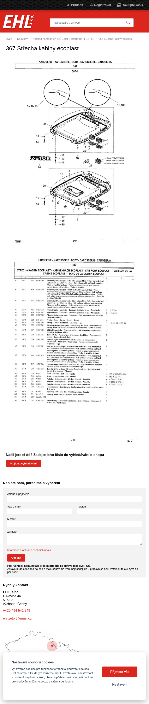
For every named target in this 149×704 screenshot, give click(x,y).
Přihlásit (77, 5)
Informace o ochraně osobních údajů (29, 550)
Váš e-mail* (14, 506)
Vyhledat (128, 22)
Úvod (9, 38)
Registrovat (102, 5)
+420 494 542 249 (16, 610)
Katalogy (22, 38)
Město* (11, 519)
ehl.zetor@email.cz (17, 618)
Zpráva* (12, 531)
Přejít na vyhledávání (23, 463)
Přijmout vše (120, 672)
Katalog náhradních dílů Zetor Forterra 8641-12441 (63, 38)
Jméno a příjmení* (18, 493)
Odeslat (16, 557)
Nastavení (119, 684)
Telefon (81, 506)
